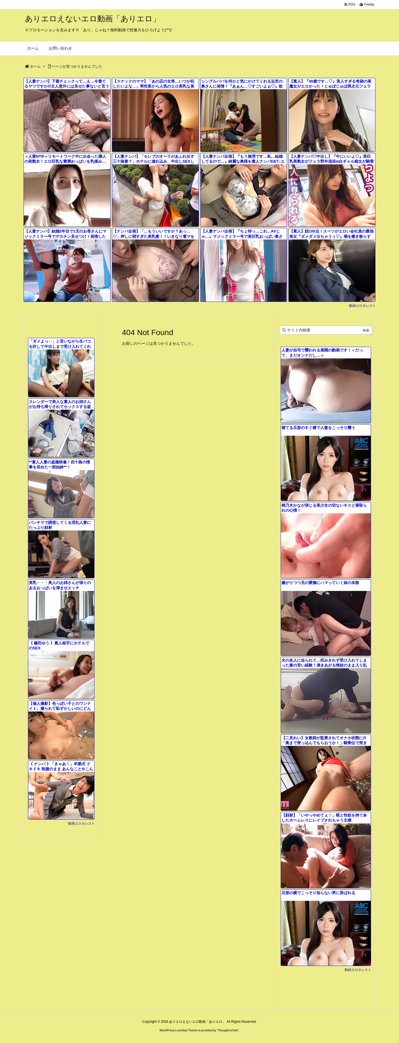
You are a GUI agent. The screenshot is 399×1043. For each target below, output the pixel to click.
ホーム (35, 66)
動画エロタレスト (362, 306)
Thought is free (227, 1030)
